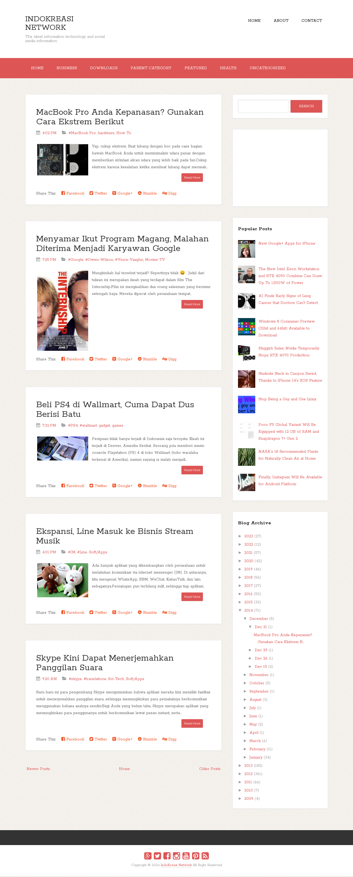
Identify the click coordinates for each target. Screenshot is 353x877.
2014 (248, 611)
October (256, 684)
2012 (248, 775)
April (253, 733)
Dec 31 (261, 628)
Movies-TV (155, 260)
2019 (248, 570)
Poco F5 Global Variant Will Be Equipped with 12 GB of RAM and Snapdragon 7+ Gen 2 (288, 432)
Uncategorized (274, 68)
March (255, 742)
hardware (106, 134)
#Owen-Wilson (99, 260)
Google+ (122, 194)
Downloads (106, 68)
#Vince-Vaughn (129, 260)
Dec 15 (261, 667)
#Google (75, 260)
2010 (248, 791)
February (257, 750)
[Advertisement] (280, 169)
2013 (248, 766)
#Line (82, 553)
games (117, 426)
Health (234, 68)
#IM (71, 553)
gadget (104, 426)
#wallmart (88, 426)
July (252, 709)
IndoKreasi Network (49, 23)
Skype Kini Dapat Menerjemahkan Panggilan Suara (105, 664)
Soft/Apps (98, 553)
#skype (75, 679)
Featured (200, 68)
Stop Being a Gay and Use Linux (287, 400)
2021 (248, 553)
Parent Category (154, 68)
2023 (248, 537)
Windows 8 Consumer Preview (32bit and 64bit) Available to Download (286, 329)
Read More (192, 178)
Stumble (147, 194)
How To (123, 134)
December (258, 619)
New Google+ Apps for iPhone (286, 244)
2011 (248, 783)
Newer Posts (38, 769)
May (253, 725)
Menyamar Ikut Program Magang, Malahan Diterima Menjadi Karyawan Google (122, 245)
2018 (248, 578)
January (255, 758)
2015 (248, 603)
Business (68, 68)
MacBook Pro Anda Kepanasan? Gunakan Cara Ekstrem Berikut (120, 118)
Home (252, 21)
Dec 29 (261, 651)
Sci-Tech (116, 679)
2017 (248, 586)
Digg (169, 194)
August (255, 700)
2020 (248, 562)
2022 (248, 545)
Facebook (72, 194)
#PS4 (73, 426)
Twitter (98, 194)
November (259, 676)
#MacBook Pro (82, 134)
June (253, 717)
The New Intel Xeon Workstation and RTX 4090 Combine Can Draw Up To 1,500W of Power (290, 277)
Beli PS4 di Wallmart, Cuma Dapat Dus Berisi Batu (115, 410)
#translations (95, 679)
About (279, 21)
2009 (248, 799)
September (259, 692)
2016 (248, 595)
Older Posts (209, 769)
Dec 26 (261, 659)
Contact (311, 21)
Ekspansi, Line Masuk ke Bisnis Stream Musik (114, 537)
